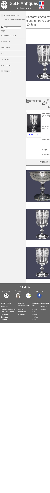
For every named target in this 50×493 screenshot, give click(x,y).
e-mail (34, 309)
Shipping (21, 314)
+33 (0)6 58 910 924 (11, 15)
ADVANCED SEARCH (8, 36)
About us (4, 307)
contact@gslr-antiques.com (14, 19)
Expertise (4, 317)
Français (44, 307)
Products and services (9, 309)
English (43, 309)
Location (4, 320)
